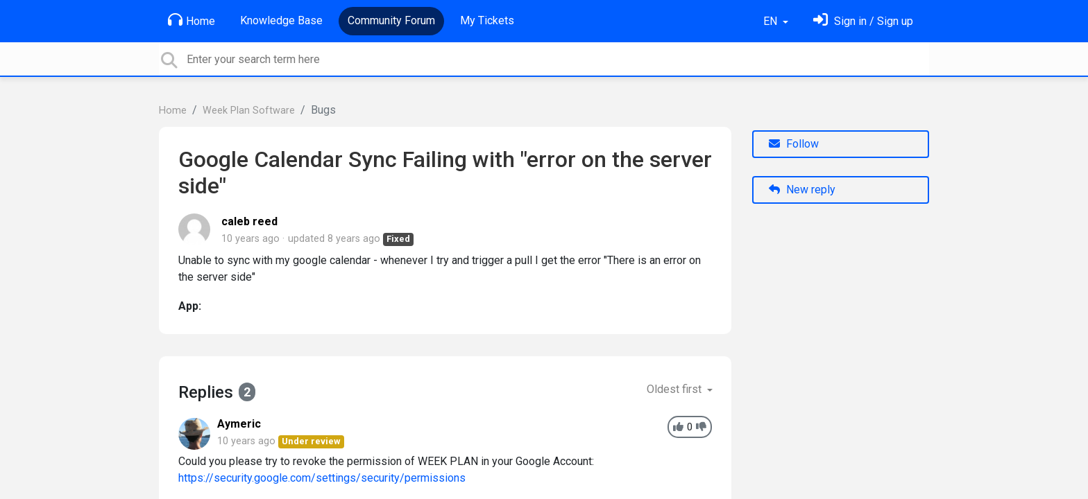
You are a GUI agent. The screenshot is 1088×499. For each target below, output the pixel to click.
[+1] (678, 427)
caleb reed (249, 221)
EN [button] (771, 21)
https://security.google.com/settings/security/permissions (322, 477)
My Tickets (487, 20)
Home (191, 20)
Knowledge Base (281, 20)
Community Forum (391, 20)
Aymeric (239, 423)
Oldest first (675, 389)
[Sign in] (863, 21)
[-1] (701, 427)
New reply (802, 189)
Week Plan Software (249, 110)
